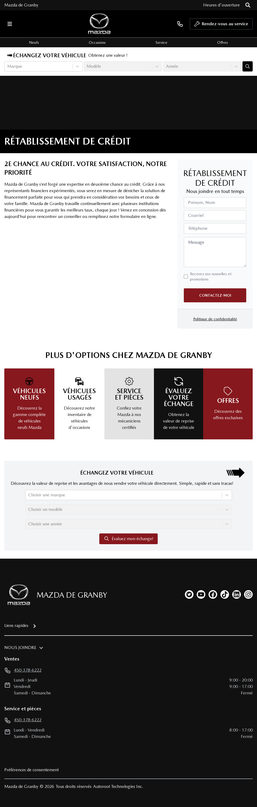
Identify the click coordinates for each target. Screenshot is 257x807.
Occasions (97, 42)
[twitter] (189, 594)
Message (196, 242)
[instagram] (248, 594)
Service (161, 42)
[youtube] (201, 594)
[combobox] (7, 66)
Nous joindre (20, 647)
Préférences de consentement (31, 769)
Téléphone (197, 228)
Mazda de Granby (21, 5)
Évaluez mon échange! (128, 538)
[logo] (99, 23)
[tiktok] (224, 594)
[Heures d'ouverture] (221, 5)
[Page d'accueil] (17, 594)
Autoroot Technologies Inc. (118, 786)
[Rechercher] (248, 5)
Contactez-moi (215, 295)
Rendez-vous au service (221, 25)
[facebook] (213, 594)
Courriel (195, 215)
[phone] (180, 23)
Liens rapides (16, 625)
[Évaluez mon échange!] (247, 66)
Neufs (34, 42)
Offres (222, 42)
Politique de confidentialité (215, 319)
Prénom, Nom (201, 202)
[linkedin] (236, 594)
